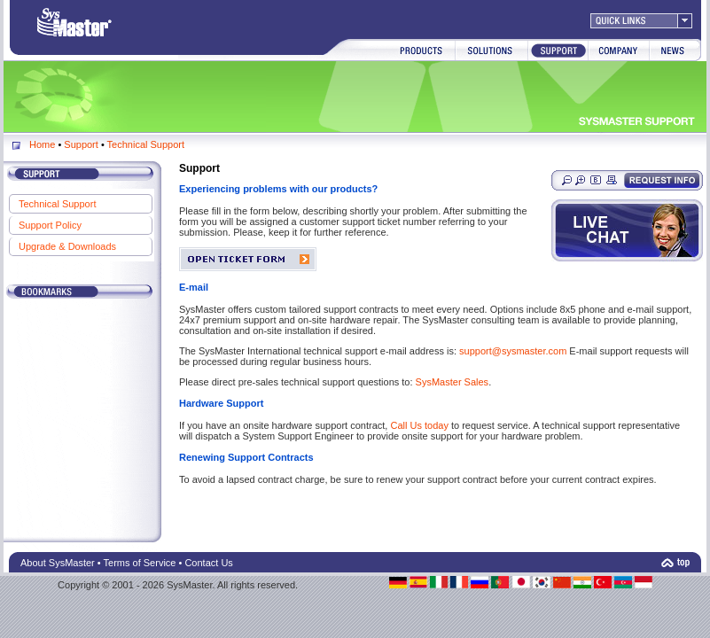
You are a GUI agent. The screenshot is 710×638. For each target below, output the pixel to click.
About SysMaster (57, 562)
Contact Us (208, 562)
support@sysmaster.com (514, 351)
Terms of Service (140, 562)
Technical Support (145, 144)
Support (81, 144)
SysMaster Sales (452, 382)
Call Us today (419, 425)
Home (42, 144)
